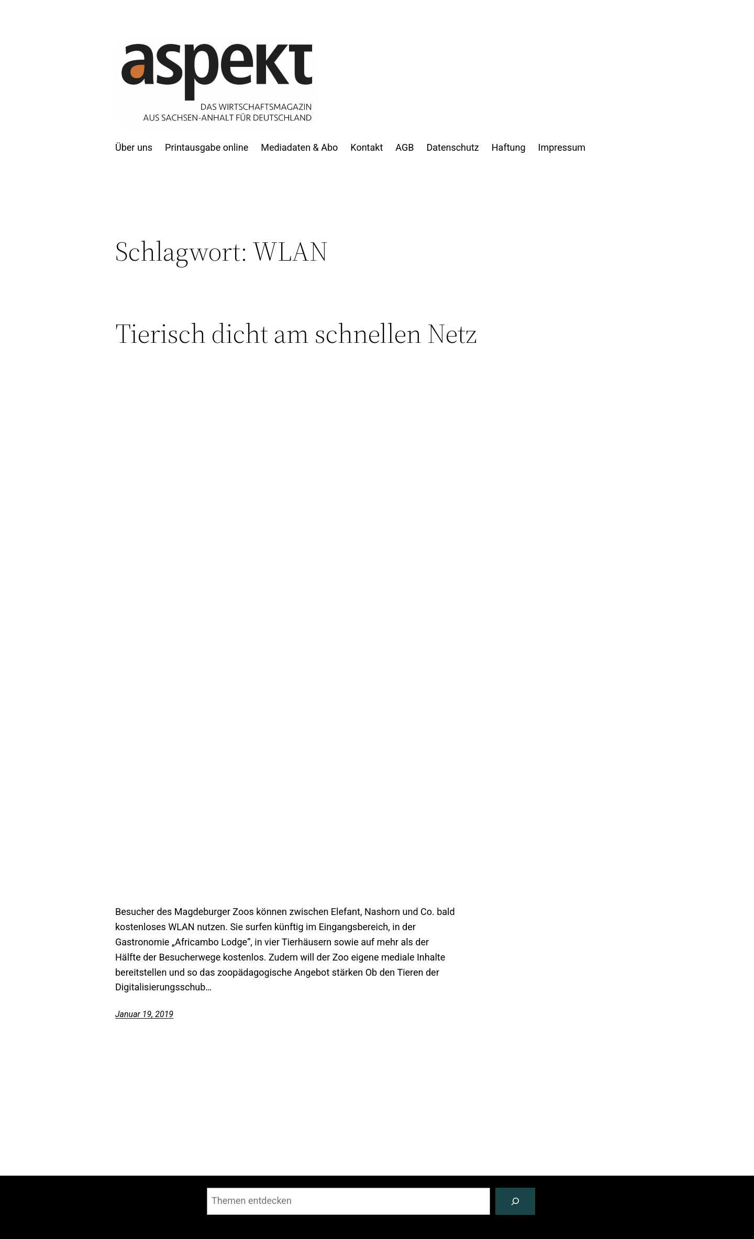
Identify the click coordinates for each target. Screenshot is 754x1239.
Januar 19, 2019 (144, 1014)
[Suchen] (515, 1201)
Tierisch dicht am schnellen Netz (296, 333)
